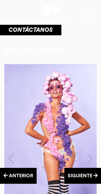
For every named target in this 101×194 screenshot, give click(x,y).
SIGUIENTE (83, 175)
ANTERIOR (18, 175)
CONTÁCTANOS (31, 30)
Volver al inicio (33, 50)
